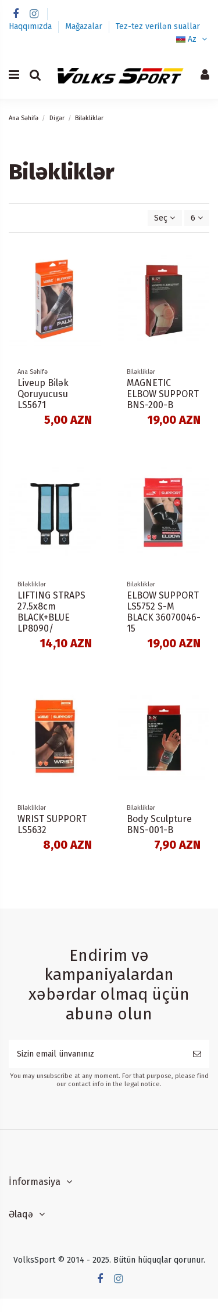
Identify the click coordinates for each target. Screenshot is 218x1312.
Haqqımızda (31, 26)
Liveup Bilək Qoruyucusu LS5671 (43, 393)
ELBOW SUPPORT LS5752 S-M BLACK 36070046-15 (164, 612)
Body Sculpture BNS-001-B (159, 824)
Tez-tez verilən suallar (158, 26)
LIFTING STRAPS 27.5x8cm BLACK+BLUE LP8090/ (51, 612)
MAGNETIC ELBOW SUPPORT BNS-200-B (163, 393)
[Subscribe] (197, 1054)
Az (192, 39)
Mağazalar (85, 26)
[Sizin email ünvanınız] (97, 1054)
